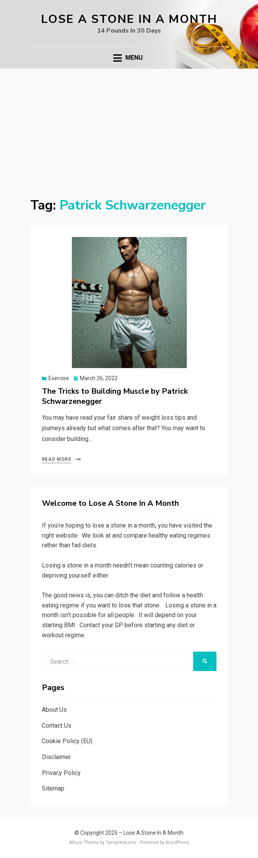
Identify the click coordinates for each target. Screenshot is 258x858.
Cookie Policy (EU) (67, 741)
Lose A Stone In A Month (129, 19)
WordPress (177, 842)
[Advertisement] (129, 127)
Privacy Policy (61, 773)
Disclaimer (56, 757)
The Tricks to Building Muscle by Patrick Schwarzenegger (115, 396)
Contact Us (56, 725)
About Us (54, 709)
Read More (56, 459)
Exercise (58, 378)
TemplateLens (121, 842)
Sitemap (53, 788)
